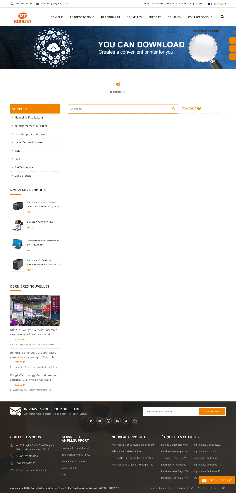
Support (199, 3)
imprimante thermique (173, 464)
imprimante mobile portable (208, 451)
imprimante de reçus (205, 458)
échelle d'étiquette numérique (175, 444)
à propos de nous (158, 488)
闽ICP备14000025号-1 (109, 488)
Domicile (57, 17)
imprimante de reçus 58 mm (208, 471)
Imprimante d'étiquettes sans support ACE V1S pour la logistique (43, 204)
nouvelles (134, 17)
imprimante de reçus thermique (208, 464)
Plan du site (203, 488)
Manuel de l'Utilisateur (29, 117)
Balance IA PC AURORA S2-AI (40, 222)
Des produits (110, 17)
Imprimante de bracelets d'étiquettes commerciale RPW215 (43, 262)
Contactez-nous (200, 17)
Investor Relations (206, 31)
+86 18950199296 (24, 3)
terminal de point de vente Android (175, 458)
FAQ (17, 159)
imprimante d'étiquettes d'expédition (208, 444)
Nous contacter (177, 488)
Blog (215, 488)
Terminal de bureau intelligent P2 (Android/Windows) (43, 242)
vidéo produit (23, 176)
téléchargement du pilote (31, 126)
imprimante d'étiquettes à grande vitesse (175, 451)
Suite (30, 212)
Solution (174, 17)
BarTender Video (25, 167)
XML (224, 488)
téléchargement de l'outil (31, 134)
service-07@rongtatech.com (54, 3)
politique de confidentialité (178, 3)
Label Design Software (29, 142)
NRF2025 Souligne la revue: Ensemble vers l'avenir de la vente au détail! (33, 332)
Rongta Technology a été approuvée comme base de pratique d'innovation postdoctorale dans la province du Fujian (33, 355)
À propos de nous (82, 17)
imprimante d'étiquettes (174, 478)
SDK (17, 151)
